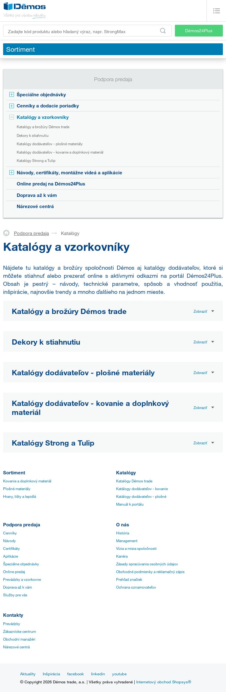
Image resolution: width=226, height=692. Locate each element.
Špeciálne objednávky (41, 94)
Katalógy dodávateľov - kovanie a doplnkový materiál (60, 152)
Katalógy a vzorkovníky (43, 117)
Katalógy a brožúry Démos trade (43, 126)
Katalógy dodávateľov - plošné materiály (50, 143)
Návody (9, 540)
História (122, 532)
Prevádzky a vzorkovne (22, 579)
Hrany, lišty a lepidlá (19, 496)
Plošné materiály (16, 488)
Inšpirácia (51, 673)
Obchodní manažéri (19, 639)
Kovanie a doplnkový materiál (27, 480)
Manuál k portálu (130, 504)
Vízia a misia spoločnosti (136, 548)
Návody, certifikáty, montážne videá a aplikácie (69, 172)
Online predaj (14, 571)
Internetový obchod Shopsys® (163, 681)
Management (126, 540)
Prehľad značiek (129, 579)
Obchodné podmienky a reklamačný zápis (150, 571)
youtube (119, 673)
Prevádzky (11, 623)
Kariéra (122, 556)
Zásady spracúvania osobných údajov (147, 563)
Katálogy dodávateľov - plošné (141, 496)
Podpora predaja (31, 233)
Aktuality (28, 673)
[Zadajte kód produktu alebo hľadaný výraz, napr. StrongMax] (87, 30)
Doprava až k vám (37, 195)
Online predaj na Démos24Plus (51, 183)
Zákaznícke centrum (19, 631)
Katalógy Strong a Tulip (36, 160)
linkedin (98, 673)
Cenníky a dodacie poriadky (48, 105)
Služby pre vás (15, 594)
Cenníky (10, 532)
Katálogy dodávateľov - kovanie (142, 488)
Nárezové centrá (35, 206)
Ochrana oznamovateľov (136, 587)
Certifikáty (11, 548)
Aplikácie (10, 556)
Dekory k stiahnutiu (33, 135)
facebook (75, 673)
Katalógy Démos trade (134, 480)
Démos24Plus (198, 30)
